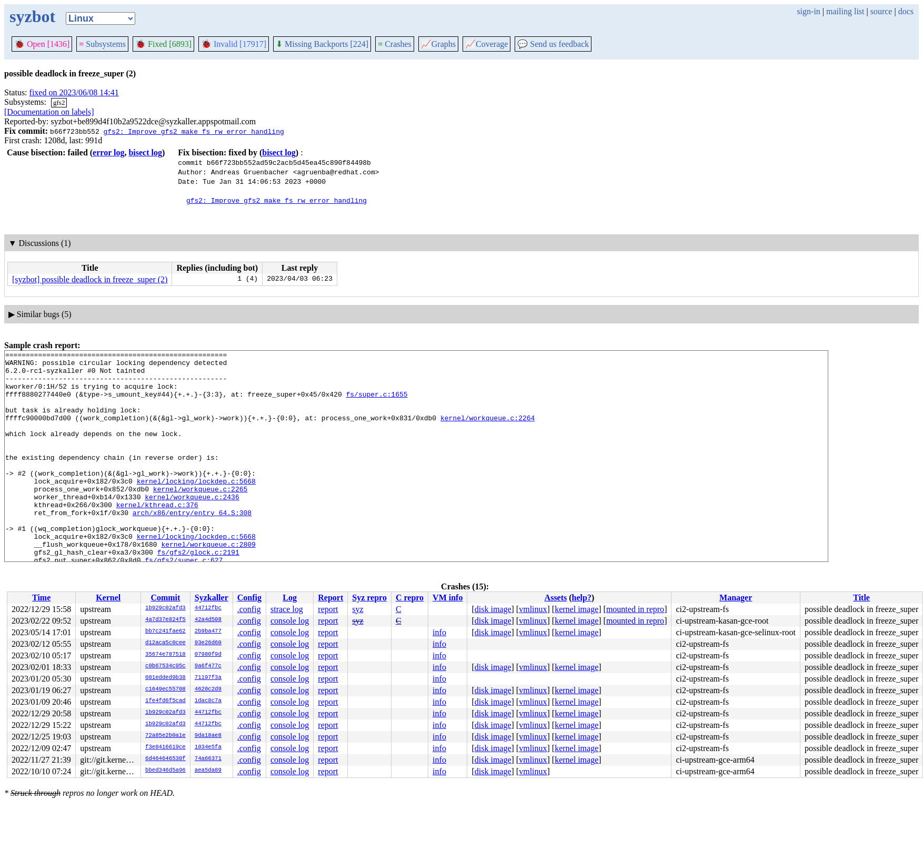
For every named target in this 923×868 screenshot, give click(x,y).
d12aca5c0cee (165, 643)
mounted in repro (635, 609)
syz (357, 609)
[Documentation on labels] (49, 111)
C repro (410, 597)
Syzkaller (211, 597)
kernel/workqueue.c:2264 (487, 432)
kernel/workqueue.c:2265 (200, 517)
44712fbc (208, 608)
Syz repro (369, 597)
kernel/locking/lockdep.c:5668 (196, 507)
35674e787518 (165, 654)
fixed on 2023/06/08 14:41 (74, 92)
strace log (286, 609)
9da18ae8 (208, 735)
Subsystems (102, 44)
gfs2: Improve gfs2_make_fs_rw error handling (193, 131)
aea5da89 (208, 770)
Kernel (108, 597)
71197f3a (208, 678)
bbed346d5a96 (165, 770)
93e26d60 (208, 643)
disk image (493, 609)
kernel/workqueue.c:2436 (192, 526)
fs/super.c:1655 (376, 403)
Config (249, 597)
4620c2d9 (208, 689)
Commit (165, 597)
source (881, 11)
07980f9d (208, 654)
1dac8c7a (208, 701)
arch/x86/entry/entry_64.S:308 (192, 545)
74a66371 (208, 759)
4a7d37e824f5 (165, 620)
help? (581, 597)
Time (41, 597)
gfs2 (59, 102)
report (328, 609)
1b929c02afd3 (165, 608)
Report (330, 597)
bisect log (145, 152)
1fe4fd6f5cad (165, 701)
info (439, 632)
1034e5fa (208, 747)
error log (108, 152)
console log (289, 620)
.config (249, 609)
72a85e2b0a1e (165, 735)
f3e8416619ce (165, 747)
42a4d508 (208, 620)
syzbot (32, 16)
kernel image (576, 609)
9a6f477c (208, 666)
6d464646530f (165, 759)
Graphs (438, 44)
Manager (735, 597)
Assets (556, 597)
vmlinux (533, 609)
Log (290, 597)
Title (861, 597)
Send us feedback (553, 44)
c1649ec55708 (165, 689)
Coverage (486, 44)
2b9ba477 (208, 631)
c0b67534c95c (165, 666)
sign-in (808, 11)
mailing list (845, 11)
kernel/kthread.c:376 (157, 536)
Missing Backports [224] (322, 44)
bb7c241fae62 (165, 631)
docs (906, 11)
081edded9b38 (165, 678)
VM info (448, 597)
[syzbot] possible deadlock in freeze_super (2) (89, 279)
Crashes (395, 44)
